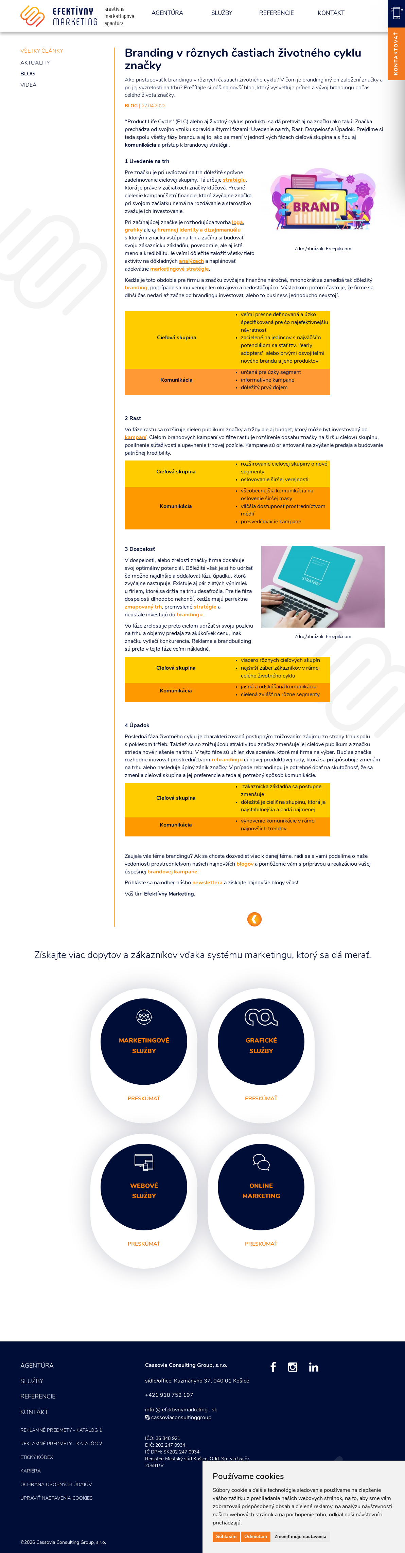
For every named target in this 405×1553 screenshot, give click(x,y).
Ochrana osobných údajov (56, 1484)
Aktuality (35, 63)
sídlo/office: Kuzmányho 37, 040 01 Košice (197, 1381)
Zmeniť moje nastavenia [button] (301, 1536)
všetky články (41, 51)
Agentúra (167, 13)
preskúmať (144, 1099)
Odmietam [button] (255, 1536)
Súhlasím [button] (226, 1536)
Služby (221, 13)
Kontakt (331, 13)
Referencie (276, 13)
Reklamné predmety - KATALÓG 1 (61, 1430)
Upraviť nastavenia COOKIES (56, 1498)
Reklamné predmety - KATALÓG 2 (61, 1444)
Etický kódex (36, 1457)
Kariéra (30, 1471)
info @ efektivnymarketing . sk (181, 1410)
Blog (27, 74)
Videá (28, 85)
